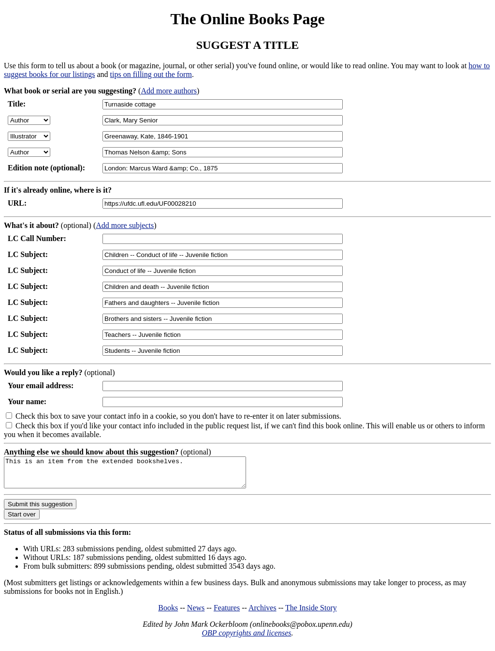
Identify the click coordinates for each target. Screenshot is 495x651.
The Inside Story (311, 613)
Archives (262, 613)
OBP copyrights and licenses (246, 639)
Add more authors (169, 91)
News (195, 613)
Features (227, 613)
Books (168, 613)
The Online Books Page (247, 19)
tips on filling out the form (151, 74)
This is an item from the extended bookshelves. (139, 475)
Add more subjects (125, 225)
